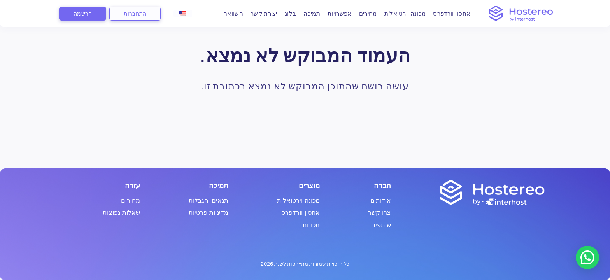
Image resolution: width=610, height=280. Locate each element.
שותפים (381, 225)
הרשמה (83, 13)
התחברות (135, 13)
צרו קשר (379, 212)
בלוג (285, 13)
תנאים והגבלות (208, 200)
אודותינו (380, 200)
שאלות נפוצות (121, 212)
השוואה (228, 13)
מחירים (363, 13)
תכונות (311, 225)
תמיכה (306, 13)
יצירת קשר (258, 13)
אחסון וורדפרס (446, 13)
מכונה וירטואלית (400, 13)
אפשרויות (334, 13)
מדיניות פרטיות (208, 212)
